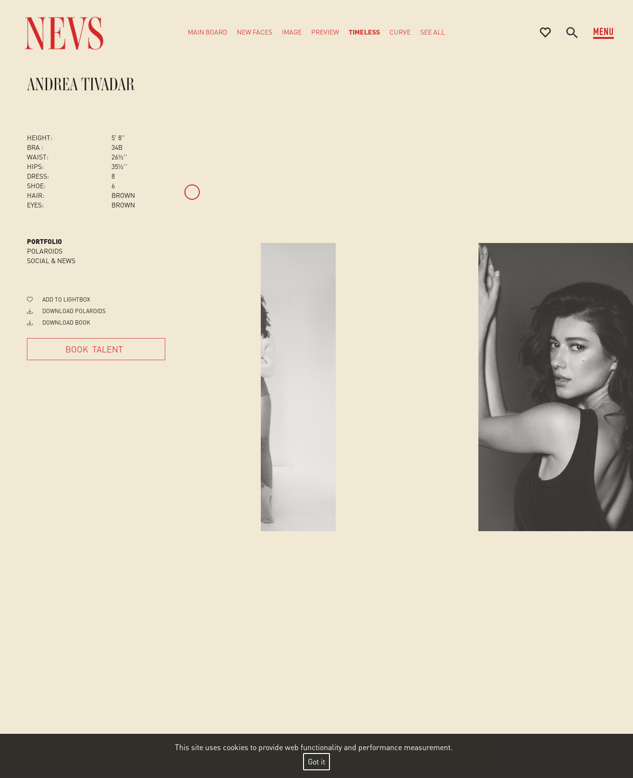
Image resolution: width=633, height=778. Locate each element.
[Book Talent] (96, 349)
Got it (316, 761)
